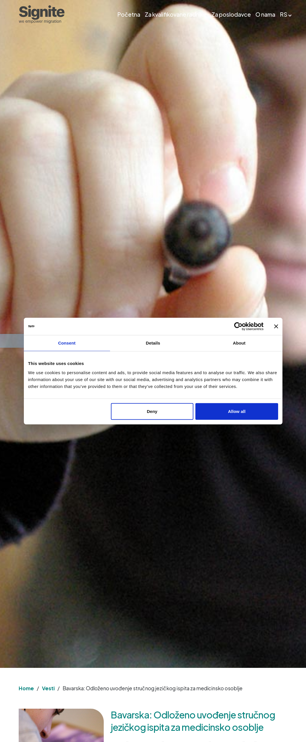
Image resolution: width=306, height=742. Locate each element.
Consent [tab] (67, 343)
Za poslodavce (231, 14)
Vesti (48, 688)
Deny (152, 411)
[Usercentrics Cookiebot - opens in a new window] (238, 326)
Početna (128, 14)
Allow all (237, 411)
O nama (265, 14)
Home (26, 688)
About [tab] (239, 343)
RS (283, 14)
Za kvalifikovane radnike (176, 14)
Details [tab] (153, 343)
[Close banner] (276, 326)
